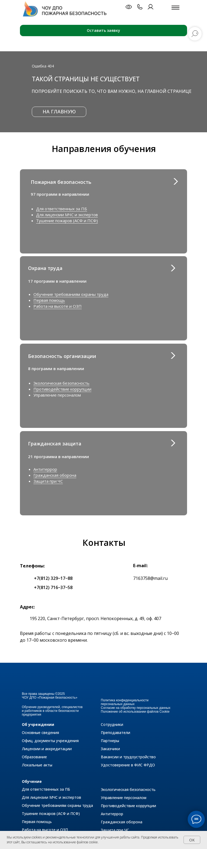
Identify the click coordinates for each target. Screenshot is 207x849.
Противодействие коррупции (62, 389)
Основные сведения (40, 732)
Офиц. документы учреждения (50, 740)
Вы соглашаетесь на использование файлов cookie (59, 842)
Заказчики (110, 748)
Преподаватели (115, 732)
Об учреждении (38, 724)
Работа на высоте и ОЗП (57, 306)
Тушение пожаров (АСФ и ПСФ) (67, 220)
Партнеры (110, 740)
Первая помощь (49, 300)
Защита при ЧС (48, 481)
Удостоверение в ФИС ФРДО (128, 764)
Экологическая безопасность (61, 383)
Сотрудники (112, 724)
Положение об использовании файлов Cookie (135, 711)
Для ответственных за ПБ (61, 208)
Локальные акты (37, 764)
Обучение (32, 781)
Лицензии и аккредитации (47, 748)
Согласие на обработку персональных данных (135, 708)
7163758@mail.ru (150, 578)
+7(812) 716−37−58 (53, 587)
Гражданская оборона (54, 475)
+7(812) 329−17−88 (53, 578)
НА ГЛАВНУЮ (59, 111)
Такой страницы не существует (86, 79)
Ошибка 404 (43, 66)
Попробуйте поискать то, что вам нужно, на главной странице (111, 91)
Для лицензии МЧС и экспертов (67, 214)
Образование (34, 756)
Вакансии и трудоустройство (128, 756)
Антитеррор (45, 469)
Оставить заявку (103, 30)
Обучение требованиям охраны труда (70, 294)
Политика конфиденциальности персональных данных (125, 702)
